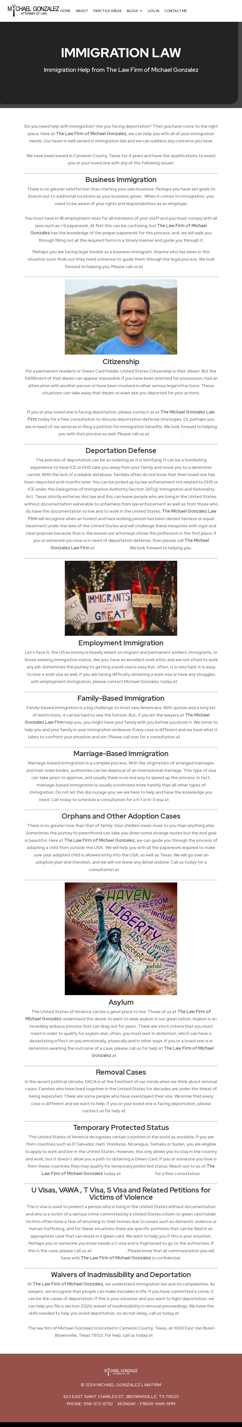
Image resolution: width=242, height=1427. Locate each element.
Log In (153, 11)
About (82, 11)
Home (65, 11)
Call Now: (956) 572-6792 (213, 11)
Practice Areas (107, 11)
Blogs (132, 11)
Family (33, 707)
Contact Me (176, 11)
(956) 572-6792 (170, 1335)
